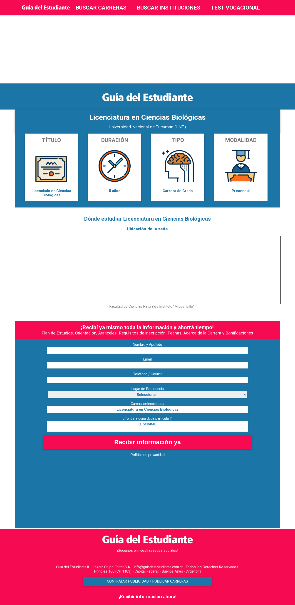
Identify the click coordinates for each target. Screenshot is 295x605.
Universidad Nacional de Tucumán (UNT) (147, 126)
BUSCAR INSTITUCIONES (168, 8)
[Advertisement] (147, 49)
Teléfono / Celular (147, 374)
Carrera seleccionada (147, 404)
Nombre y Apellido (147, 344)
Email (147, 359)
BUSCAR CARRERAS (101, 8)
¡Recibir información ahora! (147, 596)
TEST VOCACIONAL (235, 8)
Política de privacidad (147, 455)
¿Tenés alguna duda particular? (147, 418)
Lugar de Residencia (147, 389)
